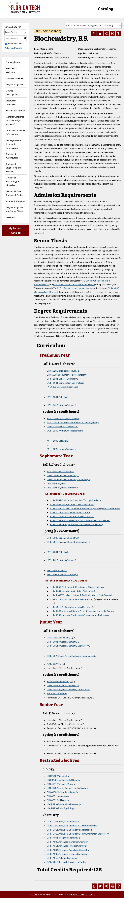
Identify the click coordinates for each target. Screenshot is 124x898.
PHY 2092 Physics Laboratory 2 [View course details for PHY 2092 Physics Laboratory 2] (62, 574)
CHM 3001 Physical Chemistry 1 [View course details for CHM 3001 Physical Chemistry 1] (63, 641)
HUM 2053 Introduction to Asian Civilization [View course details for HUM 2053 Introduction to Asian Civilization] (72, 504)
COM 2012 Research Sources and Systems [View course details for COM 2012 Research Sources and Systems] (73, 288)
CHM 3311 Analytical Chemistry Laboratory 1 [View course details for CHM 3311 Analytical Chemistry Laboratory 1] (69, 829)
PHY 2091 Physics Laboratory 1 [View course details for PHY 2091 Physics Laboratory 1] (62, 487)
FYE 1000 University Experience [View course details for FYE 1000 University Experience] (62, 386)
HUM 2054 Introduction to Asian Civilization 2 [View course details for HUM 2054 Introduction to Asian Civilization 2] (72, 591)
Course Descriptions (12, 92)
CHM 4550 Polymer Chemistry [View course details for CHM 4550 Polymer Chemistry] (62, 857)
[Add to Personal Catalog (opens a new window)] (100, 33)
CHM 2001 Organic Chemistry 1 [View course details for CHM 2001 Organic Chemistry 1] (63, 475)
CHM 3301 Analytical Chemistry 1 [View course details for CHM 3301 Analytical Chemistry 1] (63, 821)
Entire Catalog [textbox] (11, 32)
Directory (11, 217)
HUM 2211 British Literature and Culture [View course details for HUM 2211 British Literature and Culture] (70, 512)
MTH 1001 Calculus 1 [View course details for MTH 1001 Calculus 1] (57, 397)
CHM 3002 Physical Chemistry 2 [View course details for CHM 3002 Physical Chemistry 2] (63, 685)
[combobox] (93, 25)
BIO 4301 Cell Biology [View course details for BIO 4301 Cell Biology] (58, 800)
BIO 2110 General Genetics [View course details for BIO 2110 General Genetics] (60, 471)
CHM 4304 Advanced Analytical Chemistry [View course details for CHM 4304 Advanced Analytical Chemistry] (68, 849)
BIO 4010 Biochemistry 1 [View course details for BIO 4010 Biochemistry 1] (59, 637)
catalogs (35, 894)
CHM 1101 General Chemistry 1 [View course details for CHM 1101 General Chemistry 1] (62, 378)
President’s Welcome (11, 70)
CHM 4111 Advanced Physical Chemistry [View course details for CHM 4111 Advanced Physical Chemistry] (67, 845)
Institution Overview (11, 102)
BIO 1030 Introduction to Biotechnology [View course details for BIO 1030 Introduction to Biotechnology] (66, 374)
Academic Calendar (15, 201)
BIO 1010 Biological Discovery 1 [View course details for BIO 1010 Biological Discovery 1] (63, 370)
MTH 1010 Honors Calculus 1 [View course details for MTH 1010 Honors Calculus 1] (61, 405)
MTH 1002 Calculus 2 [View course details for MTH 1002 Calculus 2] (57, 440)
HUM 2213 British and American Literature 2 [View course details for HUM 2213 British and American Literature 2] (72, 607)
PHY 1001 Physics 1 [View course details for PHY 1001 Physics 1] (57, 483)
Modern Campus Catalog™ (82, 894)
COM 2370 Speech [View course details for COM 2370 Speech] (56, 664)
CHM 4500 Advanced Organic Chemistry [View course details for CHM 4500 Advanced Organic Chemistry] (67, 853)
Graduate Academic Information (15, 132)
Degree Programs (14, 84)
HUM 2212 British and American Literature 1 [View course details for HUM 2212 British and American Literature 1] (72, 516)
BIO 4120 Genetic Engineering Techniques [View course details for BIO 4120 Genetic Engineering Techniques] (67, 788)
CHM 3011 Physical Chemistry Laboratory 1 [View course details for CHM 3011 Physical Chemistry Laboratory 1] (68, 645)
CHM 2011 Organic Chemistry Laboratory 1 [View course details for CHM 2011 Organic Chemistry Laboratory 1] (68, 479)
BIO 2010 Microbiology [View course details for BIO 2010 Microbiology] (59, 775)
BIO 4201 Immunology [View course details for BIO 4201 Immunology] (58, 796)
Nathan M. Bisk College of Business (15, 193)
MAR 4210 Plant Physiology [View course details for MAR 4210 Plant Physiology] (60, 808)
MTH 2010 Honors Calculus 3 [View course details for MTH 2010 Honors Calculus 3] (61, 560)
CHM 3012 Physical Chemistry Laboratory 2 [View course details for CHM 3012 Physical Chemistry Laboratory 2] (68, 689)
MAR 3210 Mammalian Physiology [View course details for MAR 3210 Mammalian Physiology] (64, 804)
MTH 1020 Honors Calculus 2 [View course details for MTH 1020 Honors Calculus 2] (61, 448)
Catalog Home (13, 62)
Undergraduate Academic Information (13, 144)
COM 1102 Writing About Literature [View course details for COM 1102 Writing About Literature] (65, 430)
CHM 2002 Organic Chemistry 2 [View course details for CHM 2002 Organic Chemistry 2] (63, 537)
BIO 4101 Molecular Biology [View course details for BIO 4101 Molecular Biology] (61, 784)
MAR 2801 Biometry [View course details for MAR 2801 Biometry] (57, 693)
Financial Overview (15, 110)
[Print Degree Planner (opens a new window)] (94, 33)
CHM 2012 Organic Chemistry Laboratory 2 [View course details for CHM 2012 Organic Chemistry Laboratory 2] (68, 542)
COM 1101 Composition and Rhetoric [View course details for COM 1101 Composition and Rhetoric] (65, 382)
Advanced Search (12, 48)
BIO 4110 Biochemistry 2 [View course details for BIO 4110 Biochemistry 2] (59, 681)
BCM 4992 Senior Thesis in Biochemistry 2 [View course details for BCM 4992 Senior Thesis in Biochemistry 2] (74, 284)
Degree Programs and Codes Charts (14, 209)
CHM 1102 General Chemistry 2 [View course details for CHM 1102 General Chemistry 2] (62, 426)
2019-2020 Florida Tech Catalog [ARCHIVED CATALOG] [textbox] (89, 25)
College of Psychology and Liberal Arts (13, 181)
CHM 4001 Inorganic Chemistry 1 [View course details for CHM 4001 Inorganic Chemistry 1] (63, 837)
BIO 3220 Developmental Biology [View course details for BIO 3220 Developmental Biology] (63, 779)
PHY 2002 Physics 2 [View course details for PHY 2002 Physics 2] (57, 570)
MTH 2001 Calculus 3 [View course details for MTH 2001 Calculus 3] (57, 552)
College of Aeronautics (12, 156)
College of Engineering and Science (13, 168)
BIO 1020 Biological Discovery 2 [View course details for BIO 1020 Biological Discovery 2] (63, 418)
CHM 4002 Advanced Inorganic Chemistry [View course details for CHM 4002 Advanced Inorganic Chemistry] (67, 841)
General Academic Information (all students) (15, 120)
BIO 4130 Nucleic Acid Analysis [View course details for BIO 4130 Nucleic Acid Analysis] (62, 792)
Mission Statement (15, 78)
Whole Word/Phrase (15, 44)
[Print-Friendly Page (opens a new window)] (112, 33)
